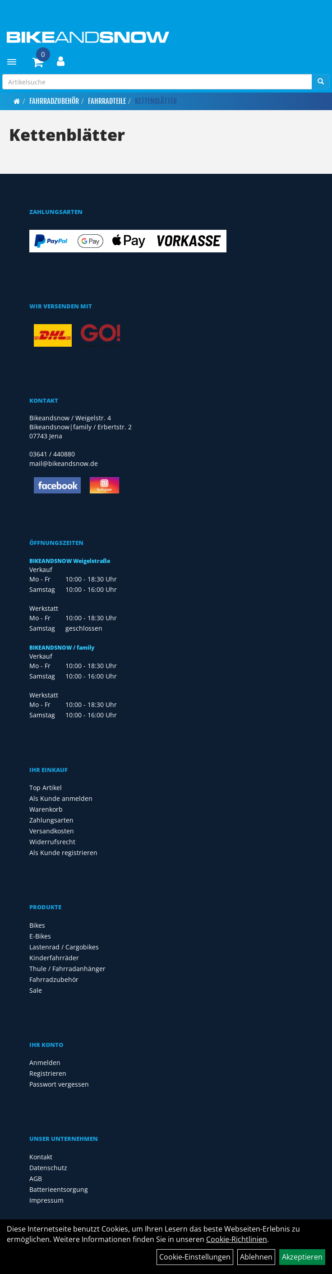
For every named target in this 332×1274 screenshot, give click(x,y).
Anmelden (44, 1062)
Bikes (37, 925)
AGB (35, 1178)
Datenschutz (48, 1167)
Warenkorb (46, 809)
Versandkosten (51, 831)
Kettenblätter (156, 101)
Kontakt (40, 1157)
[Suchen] (321, 81)
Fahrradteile (107, 101)
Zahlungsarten (51, 820)
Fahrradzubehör (54, 101)
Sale (35, 990)
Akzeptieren (302, 1257)
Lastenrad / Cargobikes (64, 947)
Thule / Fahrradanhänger (67, 968)
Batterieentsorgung (58, 1189)
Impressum (46, 1200)
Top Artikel (45, 787)
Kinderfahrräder (54, 957)
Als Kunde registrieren (63, 852)
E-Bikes (40, 936)
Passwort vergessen (59, 1084)
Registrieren (47, 1073)
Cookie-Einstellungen (195, 1257)
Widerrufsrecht (52, 841)
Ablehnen (256, 1257)
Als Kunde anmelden (60, 798)
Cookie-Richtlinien (236, 1239)
